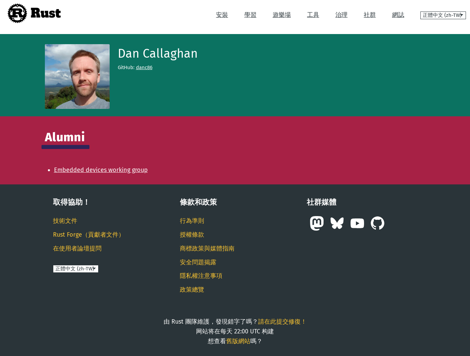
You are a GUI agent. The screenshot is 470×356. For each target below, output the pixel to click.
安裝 (222, 15)
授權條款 (192, 234)
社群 (370, 15)
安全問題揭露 (198, 262)
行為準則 (192, 221)
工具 (313, 15)
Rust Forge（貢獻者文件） (89, 234)
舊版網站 (238, 341)
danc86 (144, 67)
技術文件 (65, 221)
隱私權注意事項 (201, 275)
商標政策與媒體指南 (207, 248)
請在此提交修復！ (282, 321)
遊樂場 (282, 15)
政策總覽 (192, 289)
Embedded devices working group (101, 170)
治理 (341, 15)
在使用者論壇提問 (77, 248)
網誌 (398, 15)
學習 (250, 15)
